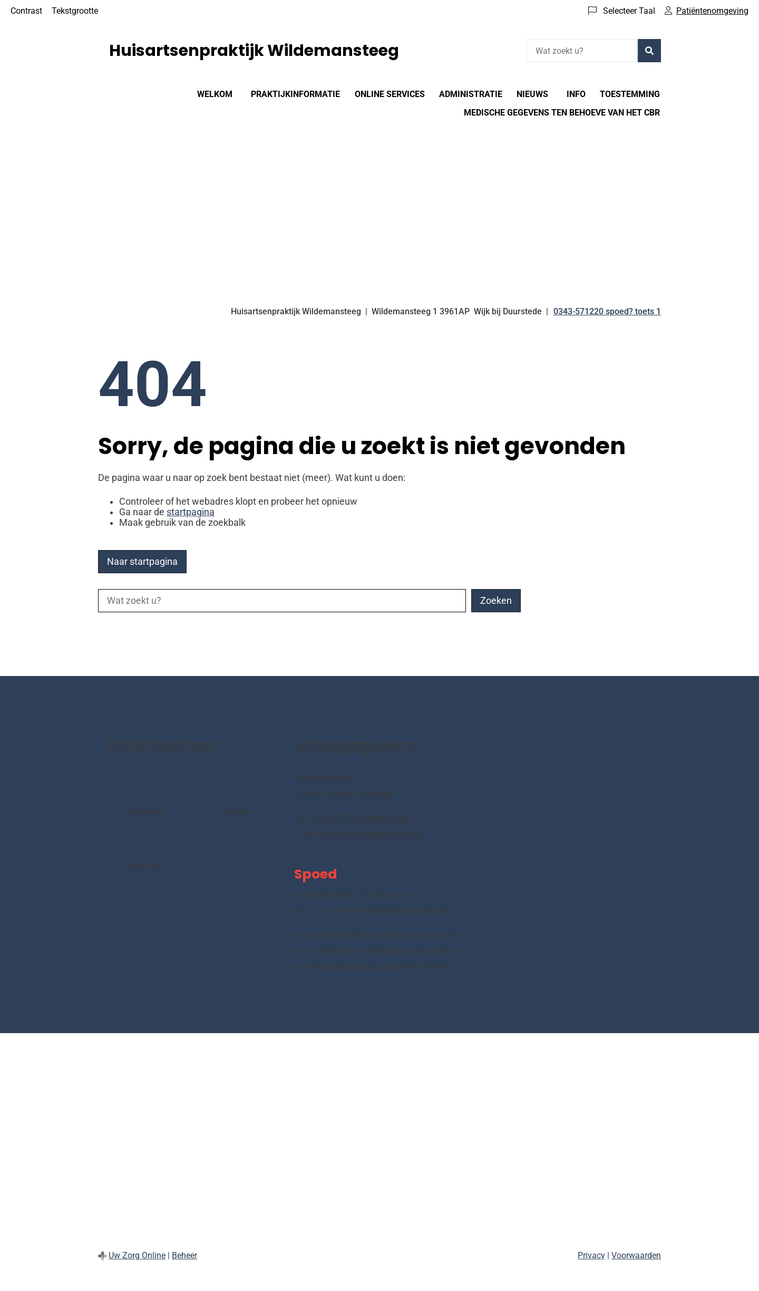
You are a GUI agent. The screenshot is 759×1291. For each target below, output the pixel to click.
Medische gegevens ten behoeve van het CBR (562, 113)
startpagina (191, 512)
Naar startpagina (142, 561)
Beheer (184, 1255)
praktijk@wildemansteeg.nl (372, 834)
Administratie (470, 94)
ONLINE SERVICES (390, 94)
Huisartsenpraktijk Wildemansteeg (254, 51)
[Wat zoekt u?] (582, 50)
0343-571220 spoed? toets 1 (362, 818)
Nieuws (532, 94)
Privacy (591, 1255)
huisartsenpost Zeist (359, 966)
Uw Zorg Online (137, 1255)
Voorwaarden (636, 1255)
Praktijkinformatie (295, 94)
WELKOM (214, 94)
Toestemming (630, 94)
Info (576, 94)
